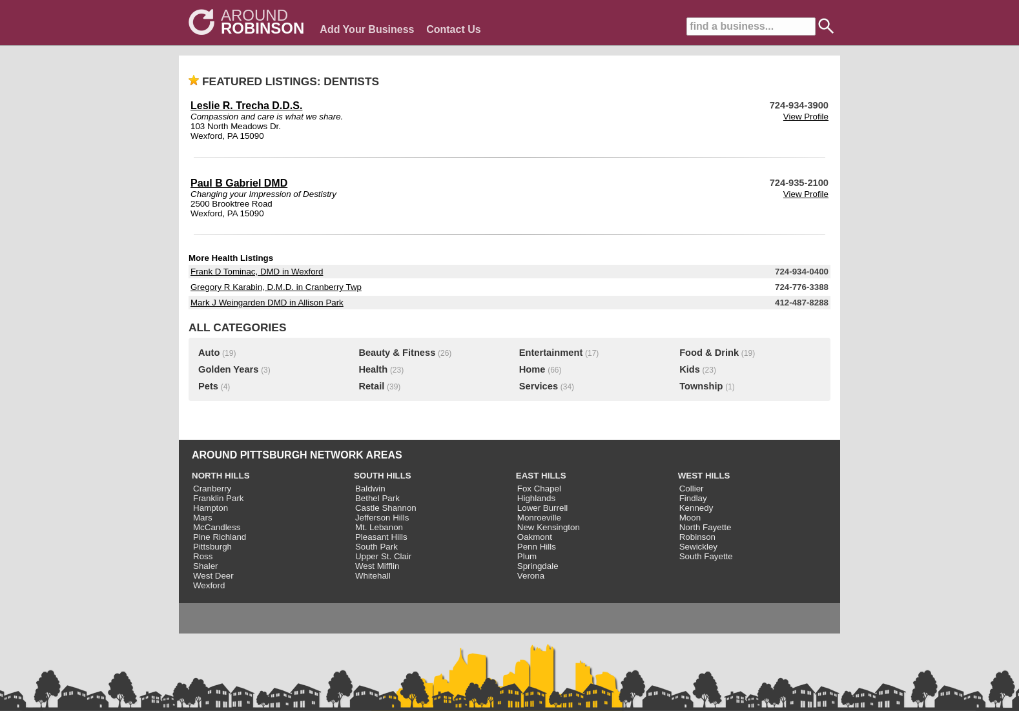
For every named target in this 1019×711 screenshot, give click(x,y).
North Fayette (705, 527)
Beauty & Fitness (396, 352)
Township (701, 386)
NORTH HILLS (221, 475)
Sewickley (698, 546)
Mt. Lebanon (379, 527)
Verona (530, 576)
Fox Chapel (539, 488)
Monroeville (539, 517)
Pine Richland (219, 537)
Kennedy (696, 508)
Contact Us (453, 29)
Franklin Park (218, 498)
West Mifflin (377, 566)
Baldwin (370, 488)
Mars (202, 517)
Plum (527, 556)
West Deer (213, 576)
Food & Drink (709, 352)
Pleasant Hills (381, 537)
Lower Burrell (542, 508)
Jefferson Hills (382, 517)
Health (372, 369)
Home (532, 369)
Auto (209, 352)
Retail (371, 386)
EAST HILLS (541, 475)
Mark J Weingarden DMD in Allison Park (267, 302)
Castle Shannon (386, 508)
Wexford (209, 585)
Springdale (538, 566)
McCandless (216, 527)
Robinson (697, 537)
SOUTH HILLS (382, 475)
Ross (202, 556)
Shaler (205, 566)
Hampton (210, 508)
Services (538, 386)
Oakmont (534, 537)
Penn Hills (536, 546)
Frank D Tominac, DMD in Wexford (256, 271)
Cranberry (212, 488)
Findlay (693, 498)
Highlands (536, 498)
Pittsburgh (212, 546)
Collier (691, 488)
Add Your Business (367, 29)
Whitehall (373, 576)
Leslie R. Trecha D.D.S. (246, 105)
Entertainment (551, 352)
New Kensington (548, 527)
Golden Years (228, 369)
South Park (376, 546)
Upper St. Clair (383, 556)
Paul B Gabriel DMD (238, 183)
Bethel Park (377, 498)
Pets (208, 386)
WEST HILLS (704, 475)
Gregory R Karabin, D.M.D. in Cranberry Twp (276, 287)
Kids (689, 369)
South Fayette (706, 556)
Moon (690, 517)
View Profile (806, 116)
